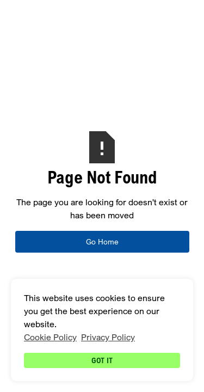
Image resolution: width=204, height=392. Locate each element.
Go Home (102, 241)
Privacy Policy (108, 337)
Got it (102, 360)
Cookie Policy (50, 337)
